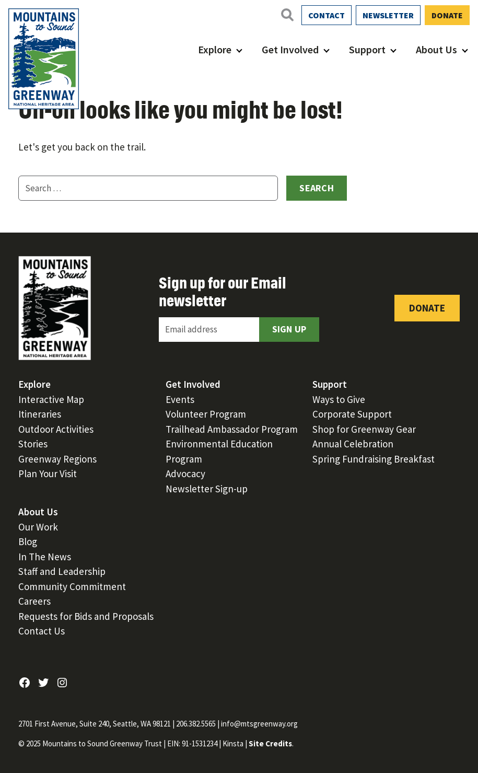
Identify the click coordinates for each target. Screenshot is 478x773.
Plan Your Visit (47, 473)
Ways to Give (338, 399)
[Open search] (286, 14)
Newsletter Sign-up (207, 488)
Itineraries (39, 414)
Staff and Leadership (62, 571)
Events (180, 399)
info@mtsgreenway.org (259, 724)
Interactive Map (51, 399)
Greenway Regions (57, 459)
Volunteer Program (206, 414)
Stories (33, 443)
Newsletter (388, 15)
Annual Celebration (352, 443)
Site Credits (270, 743)
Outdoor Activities (56, 429)
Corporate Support (352, 414)
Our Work (38, 527)
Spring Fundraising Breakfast (373, 459)
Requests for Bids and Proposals (86, 616)
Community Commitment (72, 586)
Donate (447, 15)
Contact (326, 15)
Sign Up (289, 329)
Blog (27, 541)
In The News (44, 556)
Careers (34, 601)
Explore (214, 49)
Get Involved (290, 49)
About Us (436, 49)
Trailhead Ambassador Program (232, 429)
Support (367, 49)
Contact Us (41, 631)
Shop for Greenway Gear (364, 429)
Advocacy (185, 473)
